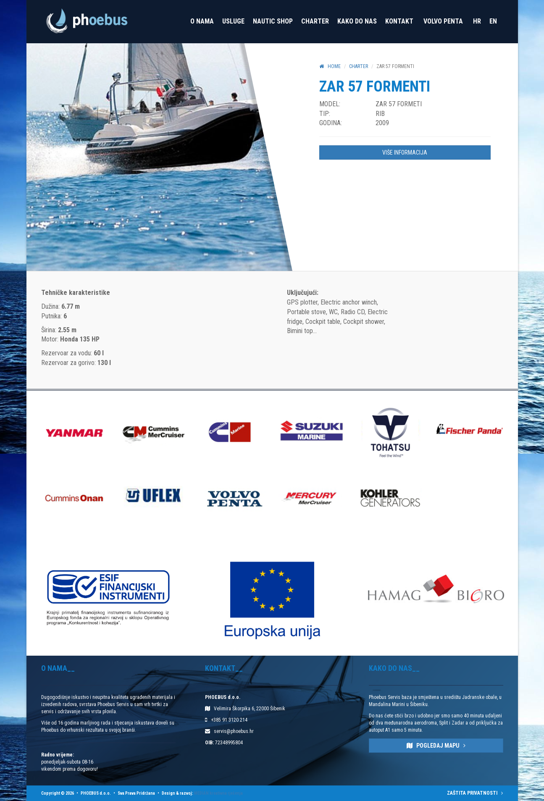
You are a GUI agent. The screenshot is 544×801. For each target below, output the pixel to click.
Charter (315, 21)
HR (477, 21)
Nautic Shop (273, 21)
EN (493, 21)
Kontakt (399, 21)
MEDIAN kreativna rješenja (218, 793)
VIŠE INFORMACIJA (404, 152)
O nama (202, 21)
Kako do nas (357, 21)
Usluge (233, 21)
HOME (330, 66)
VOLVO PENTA (443, 21)
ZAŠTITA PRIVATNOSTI (475, 793)
